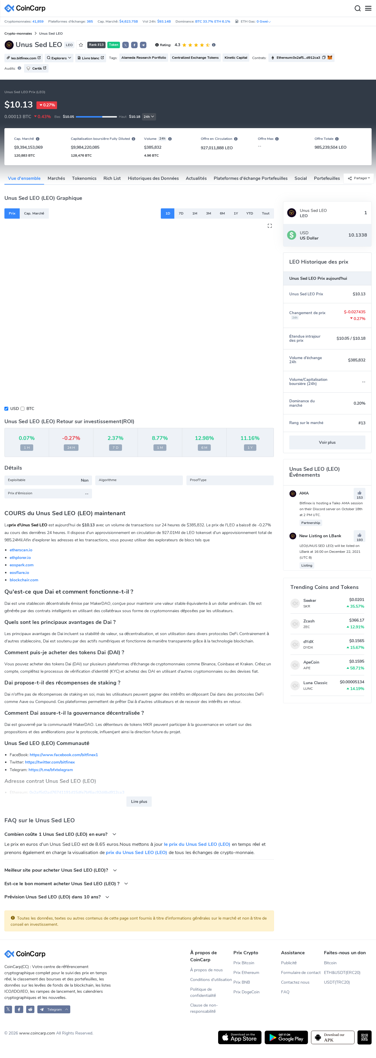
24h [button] (149, 117)
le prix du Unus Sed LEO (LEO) (197, 844)
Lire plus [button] (139, 801)
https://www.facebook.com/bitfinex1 (64, 755)
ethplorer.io (20, 557)
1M (194, 213)
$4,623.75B (128, 21)
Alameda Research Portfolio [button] (143, 57)
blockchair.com (24, 580)
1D (168, 213)
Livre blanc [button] (90, 58)
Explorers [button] (59, 58)
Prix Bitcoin (243, 963)
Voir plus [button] (327, 442)
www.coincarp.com (37, 1033)
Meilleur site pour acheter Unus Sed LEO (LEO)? (60, 870)
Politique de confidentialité (203, 992)
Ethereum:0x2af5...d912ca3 (298, 57)
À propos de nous (206, 970)
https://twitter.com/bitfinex (50, 762)
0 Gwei (264, 21)
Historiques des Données (153, 178)
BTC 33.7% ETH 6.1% (212, 21)
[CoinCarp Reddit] (30, 1009)
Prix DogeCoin (246, 992)
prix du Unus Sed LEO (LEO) (136, 852)
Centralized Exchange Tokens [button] (195, 57)
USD (14, 408)
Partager (357, 178)
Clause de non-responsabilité (204, 1008)
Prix (12, 213)
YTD (249, 213)
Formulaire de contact (301, 972)
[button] (134, 45)
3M (208, 213)
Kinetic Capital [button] (236, 57)
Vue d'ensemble (24, 178)
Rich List (112, 178)
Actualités (196, 178)
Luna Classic (315, 683)
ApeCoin (311, 662)
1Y (236, 213)
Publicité (289, 963)
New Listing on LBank (315, 536)
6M (222, 213)
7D (181, 213)
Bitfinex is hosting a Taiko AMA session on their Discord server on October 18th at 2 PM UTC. (331, 509)
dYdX (308, 641)
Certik (36, 68)
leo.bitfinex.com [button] (23, 58)
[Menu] (368, 8)
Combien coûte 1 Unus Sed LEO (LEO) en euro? (60, 834)
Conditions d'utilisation (211, 979)
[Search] (357, 8)
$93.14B (164, 21)
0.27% (47, 105)
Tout (265, 213)
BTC (30, 408)
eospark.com (22, 565)
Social (301, 178)
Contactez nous (295, 982)
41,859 (38, 21)
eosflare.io (19, 572)
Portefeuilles (327, 178)
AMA (299, 493)
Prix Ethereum (246, 972)
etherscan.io (21, 550)
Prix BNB (241, 982)
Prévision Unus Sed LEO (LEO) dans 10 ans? (56, 897)
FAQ (285, 992)
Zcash (309, 621)
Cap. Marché (34, 213)
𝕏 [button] (125, 45)
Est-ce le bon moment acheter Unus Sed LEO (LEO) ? (66, 883)
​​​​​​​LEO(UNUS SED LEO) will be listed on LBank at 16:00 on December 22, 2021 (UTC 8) (330, 551)
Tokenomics (84, 178)
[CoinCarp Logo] (26, 8)
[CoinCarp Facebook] (19, 1009)
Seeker (309, 600)
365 (90, 21)
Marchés (56, 178)
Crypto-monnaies (18, 33)
